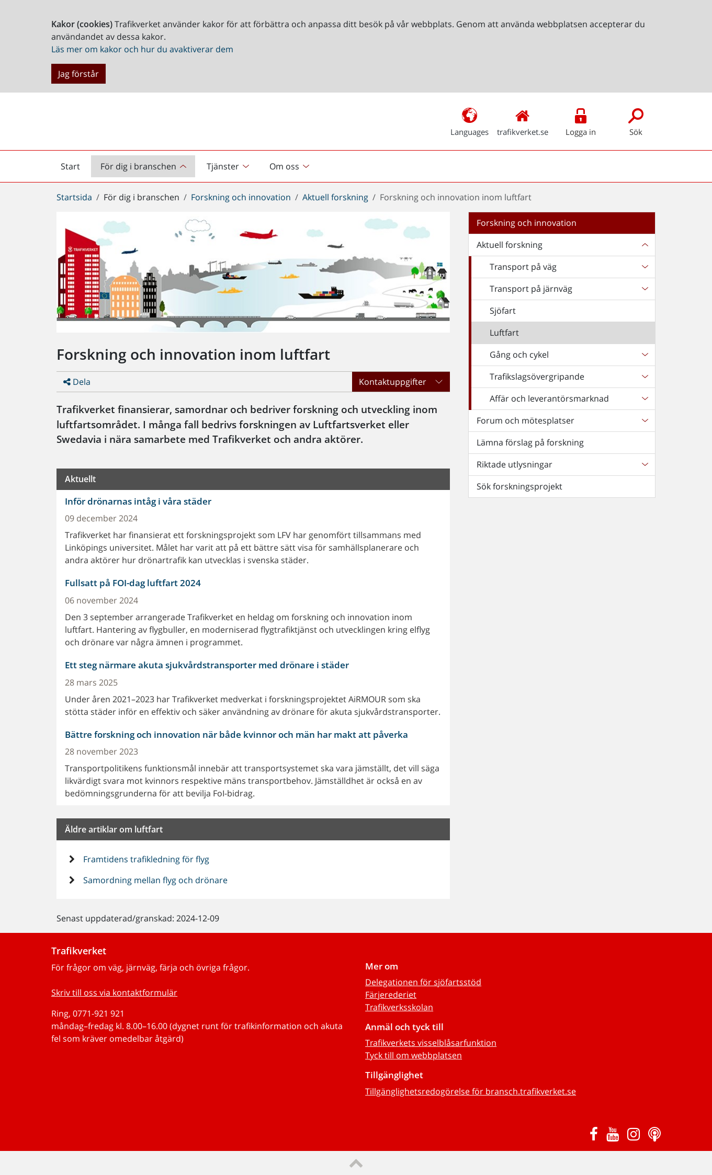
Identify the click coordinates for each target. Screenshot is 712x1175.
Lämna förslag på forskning (530, 442)
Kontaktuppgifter (392, 381)
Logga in (581, 121)
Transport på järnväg (531, 288)
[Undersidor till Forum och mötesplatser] (644, 420)
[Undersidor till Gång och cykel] (644, 355)
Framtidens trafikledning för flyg (145, 859)
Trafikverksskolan (399, 1007)
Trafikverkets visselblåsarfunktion (430, 1042)
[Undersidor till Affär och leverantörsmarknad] (644, 398)
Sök (636, 121)
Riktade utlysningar (514, 464)
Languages (469, 121)
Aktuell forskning (335, 197)
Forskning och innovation (241, 197)
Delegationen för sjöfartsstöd (423, 982)
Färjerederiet (390, 994)
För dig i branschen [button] (138, 166)
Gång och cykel (519, 354)
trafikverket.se (522, 121)
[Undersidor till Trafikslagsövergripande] (644, 376)
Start (74, 169)
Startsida (74, 197)
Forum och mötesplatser (525, 420)
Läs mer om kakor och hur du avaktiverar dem (142, 49)
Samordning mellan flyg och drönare (154, 880)
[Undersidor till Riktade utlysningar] (644, 464)
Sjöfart (503, 310)
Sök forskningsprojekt (519, 486)
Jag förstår (78, 73)
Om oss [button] (284, 166)
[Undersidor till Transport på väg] (644, 267)
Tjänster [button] (223, 166)
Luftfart (504, 332)
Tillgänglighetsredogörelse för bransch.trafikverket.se (470, 1091)
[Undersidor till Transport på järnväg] (644, 289)
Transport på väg (523, 266)
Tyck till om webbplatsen (413, 1055)
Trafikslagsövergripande (537, 376)
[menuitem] (144, 166)
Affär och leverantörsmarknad (549, 398)
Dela (77, 381)
